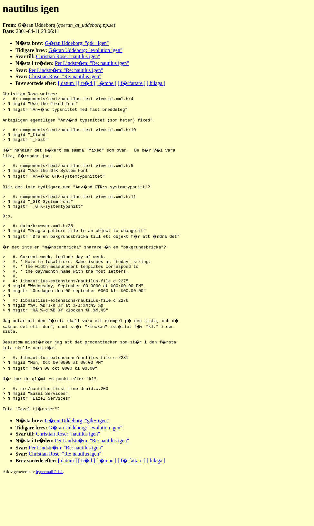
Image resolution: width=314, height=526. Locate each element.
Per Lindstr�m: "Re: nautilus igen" (92, 63)
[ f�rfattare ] (131, 83)
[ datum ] (67, 83)
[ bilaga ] (156, 83)
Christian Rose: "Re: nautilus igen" (65, 76)
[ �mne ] (106, 83)
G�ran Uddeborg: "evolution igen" (85, 50)
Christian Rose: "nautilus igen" (68, 56)
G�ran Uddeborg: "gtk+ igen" (77, 43)
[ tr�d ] (86, 83)
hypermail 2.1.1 (49, 518)
